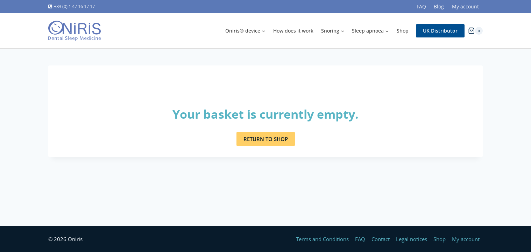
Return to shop (265, 138)
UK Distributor (440, 30)
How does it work (293, 30)
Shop (403, 30)
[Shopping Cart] (475, 30)
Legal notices (411, 239)
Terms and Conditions (322, 239)
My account (465, 6)
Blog (439, 6)
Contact (380, 239)
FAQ (421, 6)
